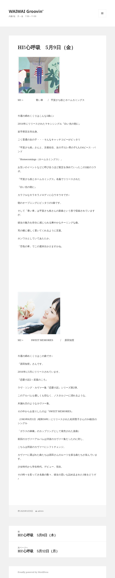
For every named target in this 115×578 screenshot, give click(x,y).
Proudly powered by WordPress (33, 572)
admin (41, 511)
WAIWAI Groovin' (26, 11)
